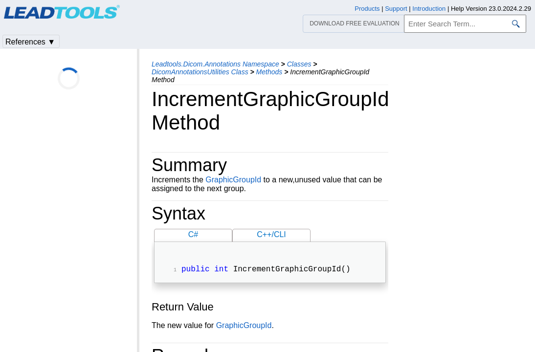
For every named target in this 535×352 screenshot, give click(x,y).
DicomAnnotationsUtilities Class (200, 72)
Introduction (429, 8)
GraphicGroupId (233, 180)
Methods (269, 72)
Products (367, 8)
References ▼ (30, 42)
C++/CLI (271, 234)
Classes (299, 64)
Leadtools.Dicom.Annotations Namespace (215, 64)
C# (193, 234)
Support (396, 8)
